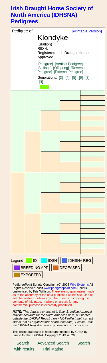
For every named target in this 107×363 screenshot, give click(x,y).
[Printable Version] (87, 31)
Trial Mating (53, 349)
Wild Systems (79, 284)
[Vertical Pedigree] (69, 64)
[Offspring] (61, 68)
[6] (81, 78)
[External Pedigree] (68, 72)
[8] (41, 82)
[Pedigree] (45, 64)
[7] (87, 78)
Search (23, 343)
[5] (74, 78)
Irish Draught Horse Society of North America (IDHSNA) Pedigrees (52, 14)
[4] (67, 78)
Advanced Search (53, 343)
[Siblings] (44, 68)
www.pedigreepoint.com (60, 288)
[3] (61, 78)
